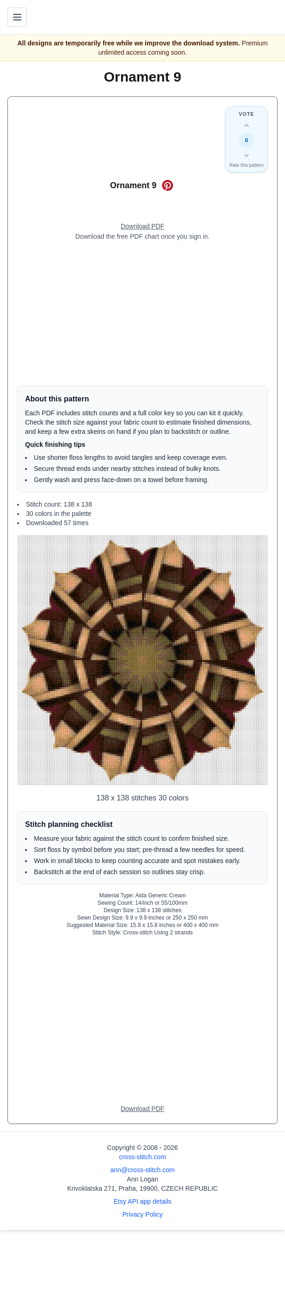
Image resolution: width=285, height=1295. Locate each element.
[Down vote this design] (246, 155)
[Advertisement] (142, 313)
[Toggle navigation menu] (17, 17)
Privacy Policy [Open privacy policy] (142, 1214)
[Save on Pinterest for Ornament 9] (167, 185)
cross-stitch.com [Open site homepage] (142, 1157)
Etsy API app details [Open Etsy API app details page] (143, 1201)
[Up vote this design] (246, 125)
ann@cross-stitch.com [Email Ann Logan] (142, 1170)
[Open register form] (142, 226)
